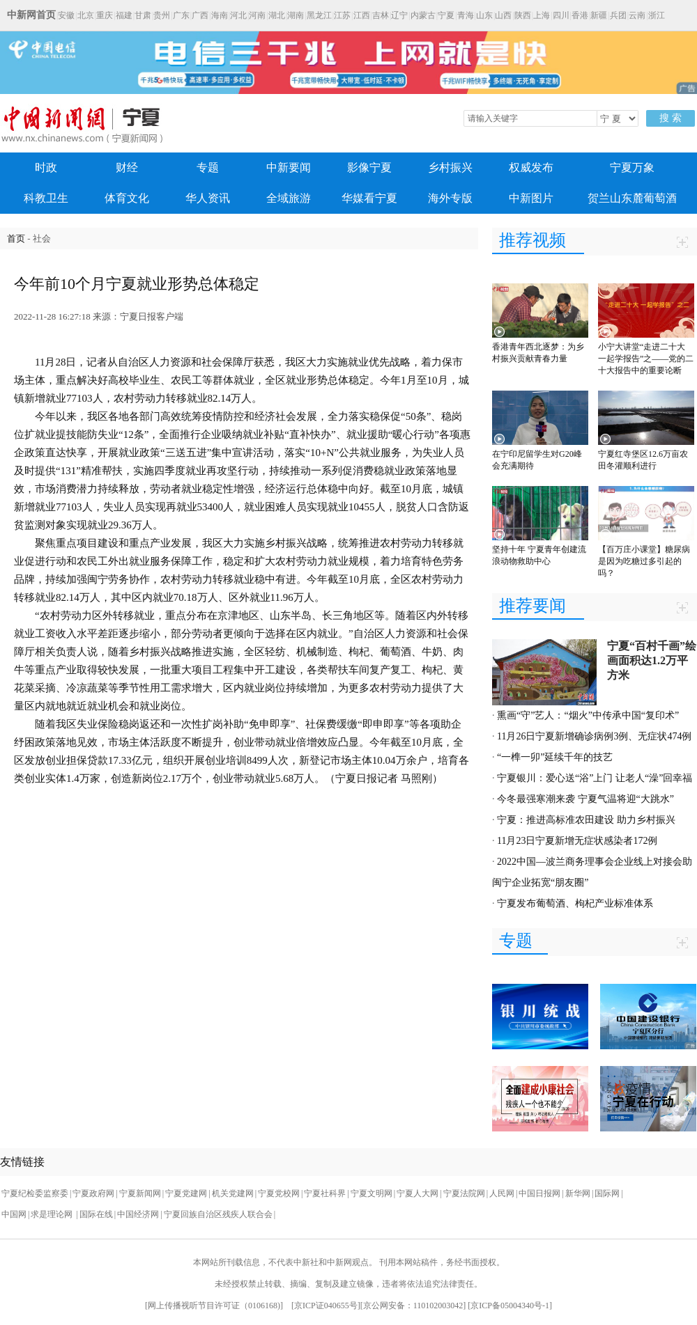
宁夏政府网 (93, 1193)
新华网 (577, 1193)
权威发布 (531, 167)
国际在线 (96, 1214)
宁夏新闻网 (140, 1193)
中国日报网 (539, 1193)
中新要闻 (288, 167)
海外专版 (450, 198)
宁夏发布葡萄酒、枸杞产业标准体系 (575, 903)
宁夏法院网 (464, 1193)
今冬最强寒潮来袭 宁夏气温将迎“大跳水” (585, 799)
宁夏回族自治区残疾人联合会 (218, 1214)
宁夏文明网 (371, 1193)
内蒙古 (423, 15)
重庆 (104, 15)
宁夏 (446, 15)
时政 (46, 167)
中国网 (13, 1214)
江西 (361, 15)
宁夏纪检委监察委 (34, 1193)
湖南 (295, 15)
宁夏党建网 (186, 1193)
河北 (238, 15)
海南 (219, 15)
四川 (561, 15)
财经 (127, 167)
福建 (124, 15)
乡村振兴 (450, 167)
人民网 (501, 1193)
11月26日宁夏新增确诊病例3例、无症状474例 (594, 736)
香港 (580, 15)
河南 (257, 15)
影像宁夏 (369, 167)
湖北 (276, 15)
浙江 (656, 15)
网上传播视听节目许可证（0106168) (214, 1305)
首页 (16, 238)
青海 (465, 15)
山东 (484, 15)
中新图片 (531, 198)
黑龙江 (319, 15)
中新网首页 (31, 15)
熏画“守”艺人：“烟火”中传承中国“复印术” (588, 715)
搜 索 (670, 118)
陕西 (522, 15)
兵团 (618, 15)
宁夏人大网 (417, 1193)
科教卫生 (46, 198)
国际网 (607, 1193)
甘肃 (143, 15)
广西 (200, 15)
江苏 (342, 15)
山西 (503, 15)
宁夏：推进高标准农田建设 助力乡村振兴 (586, 820)
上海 (541, 15)
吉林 (380, 15)
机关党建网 (233, 1193)
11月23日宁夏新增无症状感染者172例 (577, 841)
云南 (637, 15)
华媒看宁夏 (369, 198)
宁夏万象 (632, 167)
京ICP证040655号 (326, 1305)
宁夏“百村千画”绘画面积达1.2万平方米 (651, 660)
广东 (181, 15)
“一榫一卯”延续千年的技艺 (555, 757)
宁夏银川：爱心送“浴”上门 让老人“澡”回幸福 (594, 778)
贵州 (161, 15)
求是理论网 (53, 1214)
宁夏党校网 (279, 1193)
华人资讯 (207, 198)
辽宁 (399, 15)
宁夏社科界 (325, 1193)
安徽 (66, 15)
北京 (85, 15)
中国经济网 (138, 1214)
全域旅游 (288, 198)
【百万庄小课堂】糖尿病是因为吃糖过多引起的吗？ (644, 561)
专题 (208, 167)
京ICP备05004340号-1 (509, 1305)
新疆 (598, 15)
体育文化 (127, 198)
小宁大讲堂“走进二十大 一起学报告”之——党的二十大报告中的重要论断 (646, 358)
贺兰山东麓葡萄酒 (632, 198)
